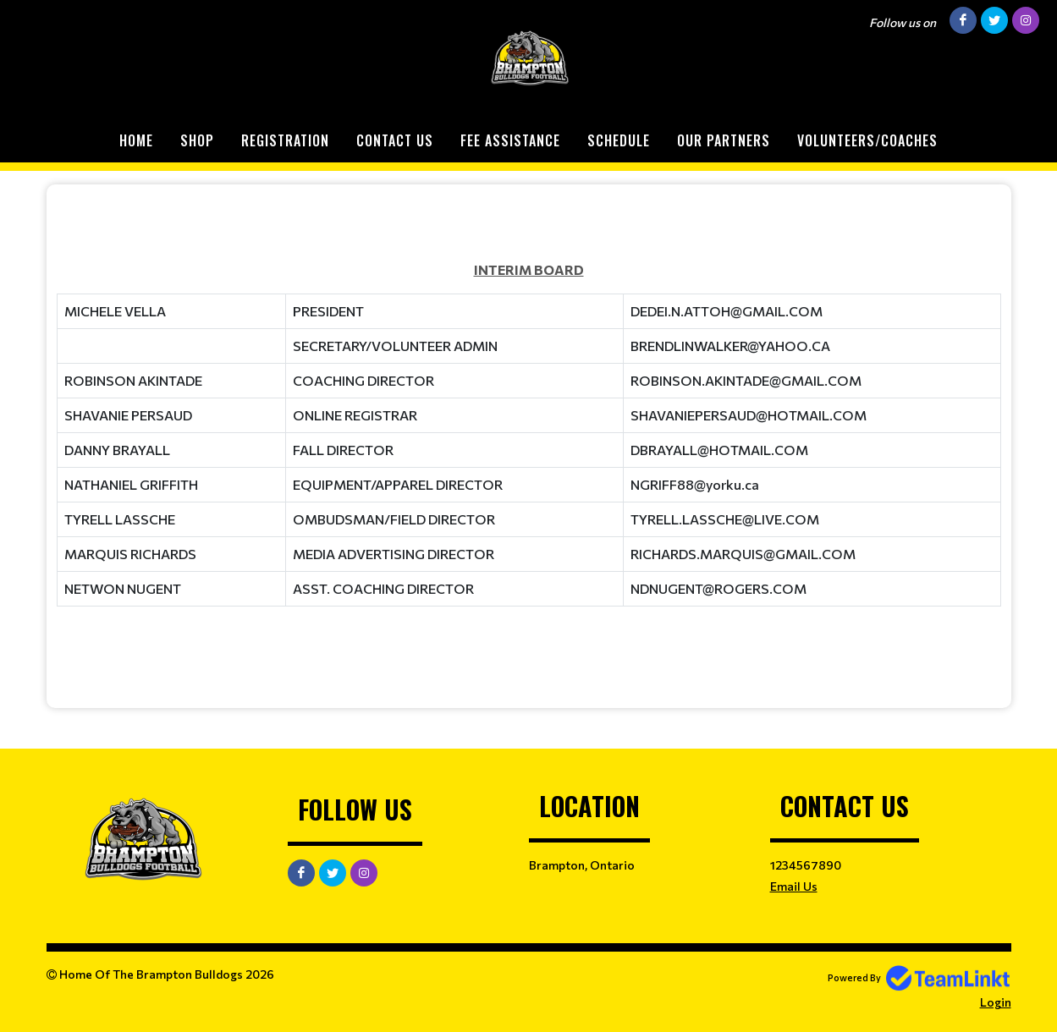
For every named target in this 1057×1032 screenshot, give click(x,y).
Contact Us (394, 140)
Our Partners (723, 140)
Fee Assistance (510, 140)
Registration (285, 140)
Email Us (794, 886)
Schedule (618, 140)
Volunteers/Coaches (867, 140)
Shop (197, 140)
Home (136, 140)
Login (995, 1002)
